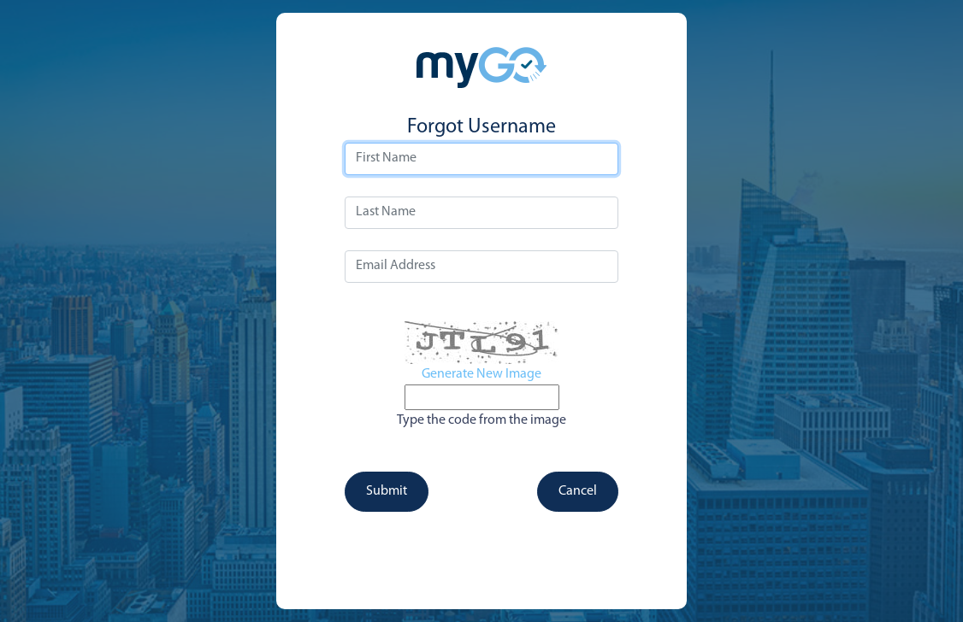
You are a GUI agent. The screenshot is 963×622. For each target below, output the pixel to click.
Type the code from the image (481, 420)
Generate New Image (481, 374)
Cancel (577, 491)
